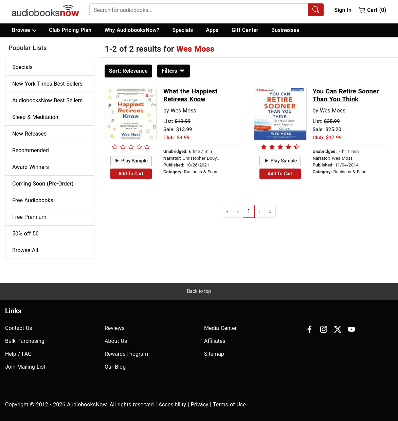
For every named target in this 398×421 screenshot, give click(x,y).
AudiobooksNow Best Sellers (47, 100)
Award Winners (30, 167)
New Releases (29, 133)
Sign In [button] (342, 10)
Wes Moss (183, 110)
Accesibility (172, 404)
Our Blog (115, 367)
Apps (212, 30)
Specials (182, 30)
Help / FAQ (18, 354)
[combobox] (206, 9)
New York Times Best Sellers (47, 84)
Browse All (25, 250)
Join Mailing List (25, 367)
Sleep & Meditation (35, 117)
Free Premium (29, 217)
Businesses (285, 30)
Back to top (199, 291)
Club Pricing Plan (70, 30)
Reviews (115, 328)
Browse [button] (24, 30)
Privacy (200, 404)
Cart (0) (372, 9)
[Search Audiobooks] (316, 9)
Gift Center (245, 30)
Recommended (30, 150)
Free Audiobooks (32, 200)
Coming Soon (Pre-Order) (42, 183)
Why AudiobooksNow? (132, 30)
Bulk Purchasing (24, 341)
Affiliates (214, 341)
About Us (116, 341)
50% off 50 (25, 233)
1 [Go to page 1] (248, 211)
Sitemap (214, 354)
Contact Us (18, 328)
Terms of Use (229, 404)
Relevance (128, 71)
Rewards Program (126, 354)
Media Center (220, 328)
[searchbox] (198, 9)
